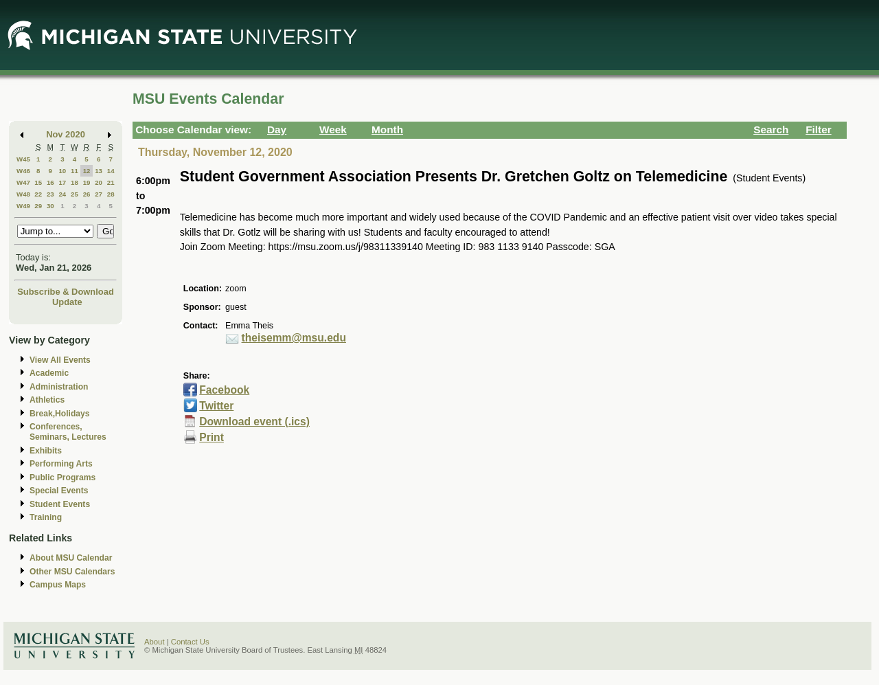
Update (67, 302)
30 (50, 206)
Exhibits (46, 451)
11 (74, 171)
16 (50, 182)
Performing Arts (61, 464)
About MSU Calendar (71, 558)
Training (46, 517)
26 (87, 194)
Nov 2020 (65, 134)
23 (50, 194)
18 (74, 182)
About (154, 642)
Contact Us (190, 642)
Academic (49, 373)
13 (98, 171)
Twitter (216, 406)
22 (38, 194)
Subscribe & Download (65, 292)
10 (62, 171)
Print (211, 437)
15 (38, 182)
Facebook (224, 390)
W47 (23, 182)
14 (111, 171)
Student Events (60, 504)
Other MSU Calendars (72, 571)
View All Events (60, 360)
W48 (23, 194)
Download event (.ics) (254, 421)
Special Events (59, 490)
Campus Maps (58, 584)
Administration (59, 387)
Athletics (47, 400)
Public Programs (62, 477)
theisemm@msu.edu (294, 338)
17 (62, 182)
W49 (23, 206)
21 (111, 182)
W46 (23, 171)
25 (74, 194)
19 (87, 182)
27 (98, 194)
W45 (23, 159)
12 (87, 171)
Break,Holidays (60, 413)
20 (98, 182)
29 (38, 206)
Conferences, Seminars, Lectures (68, 432)
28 (111, 194)
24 (62, 194)
